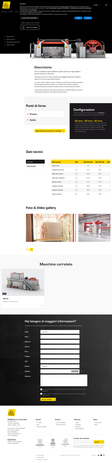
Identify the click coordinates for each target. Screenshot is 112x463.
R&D (38, 424)
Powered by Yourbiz (42, 459)
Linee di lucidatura (60, 422)
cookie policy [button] (34, 9)
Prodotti (11, 11)
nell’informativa (46, 395)
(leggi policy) (45, 391)
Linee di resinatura (61, 424)
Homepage (4, 11)
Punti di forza (11, 39)
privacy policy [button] (65, 6)
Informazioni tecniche (13, 42)
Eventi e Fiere (98, 422)
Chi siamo (39, 422)
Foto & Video (10, 45)
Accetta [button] (88, 18)
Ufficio (27, 332)
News (96, 424)
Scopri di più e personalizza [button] (29, 18)
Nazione (27, 366)
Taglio (77, 422)
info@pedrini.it (15, 443)
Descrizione (10, 36)
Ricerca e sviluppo (42, 426)
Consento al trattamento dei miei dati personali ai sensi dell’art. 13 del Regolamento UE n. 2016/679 (64, 390)
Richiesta (28, 376)
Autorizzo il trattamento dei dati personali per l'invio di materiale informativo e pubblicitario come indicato (64, 394)
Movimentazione (79, 428)
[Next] (31, 249)
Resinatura (78, 426)
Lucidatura (78, 424)
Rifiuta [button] (78, 18)
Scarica (53, 446)
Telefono (27, 356)
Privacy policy (100, 447)
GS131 (6, 298)
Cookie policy (40, 457)
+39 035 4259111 (17, 441)
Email (26, 351)
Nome (26, 337)
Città (26, 361)
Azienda (27, 346)
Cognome (27, 342)
